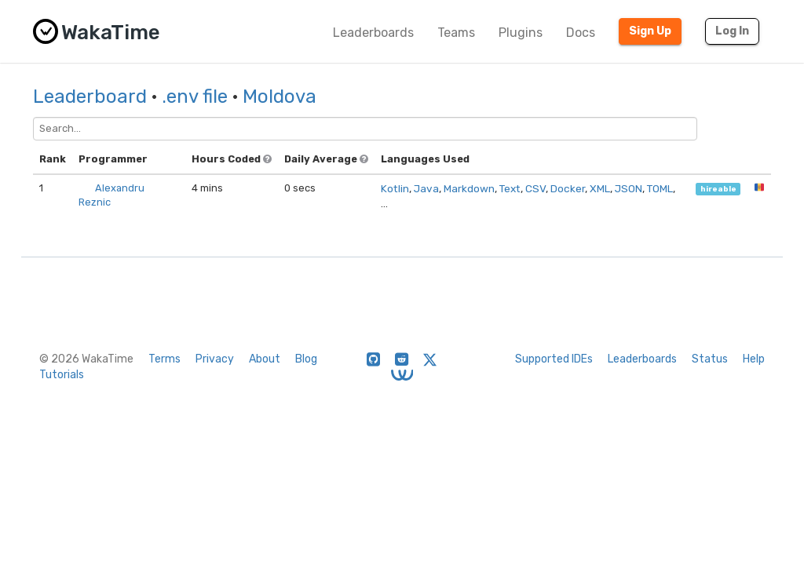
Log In (732, 31)
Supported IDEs (554, 359)
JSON (628, 188)
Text (510, 188)
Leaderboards (373, 32)
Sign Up (650, 31)
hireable (718, 188)
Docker (567, 188)
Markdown (469, 188)
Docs (580, 32)
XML (600, 188)
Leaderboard (90, 97)
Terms (164, 359)
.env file (195, 97)
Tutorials (61, 374)
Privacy (215, 359)
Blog (306, 359)
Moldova (279, 97)
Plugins (521, 32)
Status (710, 359)
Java (426, 188)
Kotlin (395, 188)
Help (754, 359)
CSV (535, 188)
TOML (660, 188)
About (264, 359)
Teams (456, 32)
